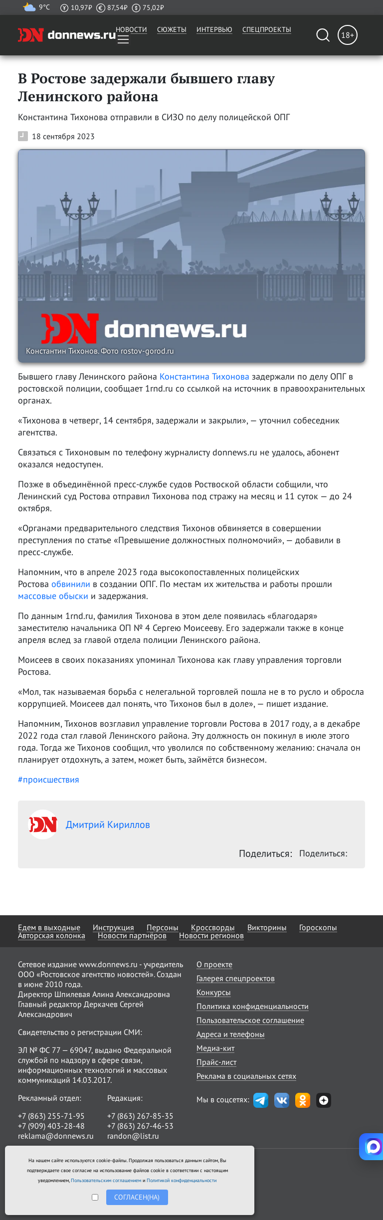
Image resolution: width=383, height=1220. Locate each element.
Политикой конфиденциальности (181, 1180)
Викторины (267, 927)
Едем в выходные (49, 927)
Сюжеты (172, 29)
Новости (131, 29)
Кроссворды (213, 927)
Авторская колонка (51, 935)
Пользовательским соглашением (106, 1180)
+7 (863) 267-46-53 (140, 1126)
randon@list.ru (133, 1136)
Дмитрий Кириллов (89, 824)
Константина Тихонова (204, 376)
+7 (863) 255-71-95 (51, 1116)
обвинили (70, 584)
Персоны (163, 927)
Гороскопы (318, 927)
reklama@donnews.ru (56, 1136)
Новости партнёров (132, 935)
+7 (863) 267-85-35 (140, 1116)
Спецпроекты (266, 29)
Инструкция (113, 927)
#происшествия (48, 779)
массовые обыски (53, 596)
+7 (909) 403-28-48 (51, 1126)
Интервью (214, 29)
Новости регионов (211, 935)
